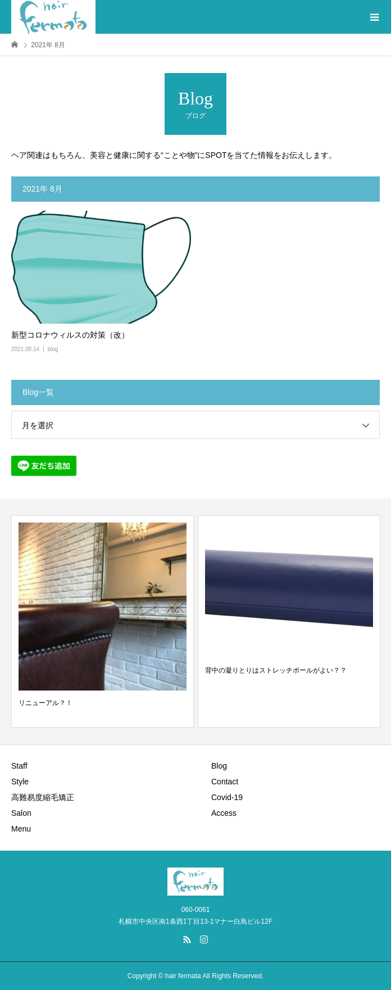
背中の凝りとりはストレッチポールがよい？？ (276, 670)
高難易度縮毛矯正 (42, 797)
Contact (224, 781)
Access (224, 813)
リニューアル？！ (45, 703)
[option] (102, 621)
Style (20, 781)
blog (53, 349)
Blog (219, 765)
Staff (19, 765)
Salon (21, 813)
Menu (21, 828)
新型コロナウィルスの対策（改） (70, 334)
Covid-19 (227, 797)
